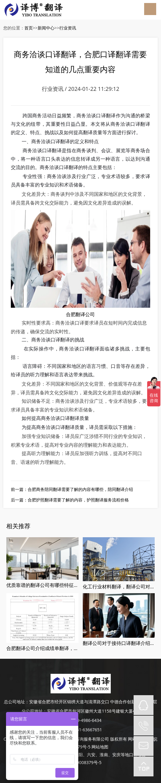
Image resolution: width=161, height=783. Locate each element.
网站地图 (99, 747)
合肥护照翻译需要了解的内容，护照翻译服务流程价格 (78, 500)
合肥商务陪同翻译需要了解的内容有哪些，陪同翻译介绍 (80, 489)
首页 (28, 28)
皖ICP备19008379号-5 (81, 762)
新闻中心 (46, 28)
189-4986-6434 (86, 720)
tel (143, 725)
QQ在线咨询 (143, 705)
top (143, 766)
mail (143, 746)
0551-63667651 (87, 729)
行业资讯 (67, 28)
